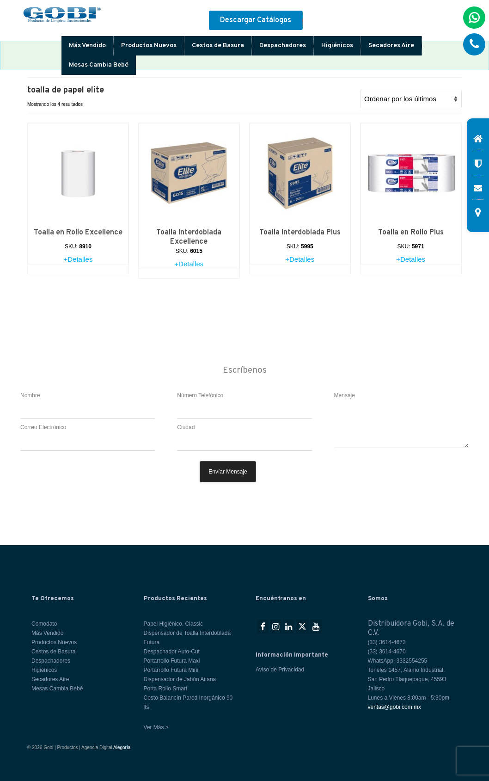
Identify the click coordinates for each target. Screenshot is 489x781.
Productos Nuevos (149, 45)
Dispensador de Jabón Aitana (180, 679)
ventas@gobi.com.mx (395, 707)
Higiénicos (337, 45)
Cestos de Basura (218, 45)
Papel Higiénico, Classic (173, 624)
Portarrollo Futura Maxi (172, 661)
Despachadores (282, 45)
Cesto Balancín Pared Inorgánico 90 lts (188, 702)
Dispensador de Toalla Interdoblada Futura (187, 638)
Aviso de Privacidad (280, 669)
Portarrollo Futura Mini (171, 670)
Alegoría (121, 747)
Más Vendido (87, 45)
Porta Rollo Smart (166, 688)
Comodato (44, 624)
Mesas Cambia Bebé (98, 65)
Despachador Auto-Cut (172, 651)
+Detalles (77, 259)
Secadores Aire (391, 45)
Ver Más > (156, 727)
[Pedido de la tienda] (411, 99)
